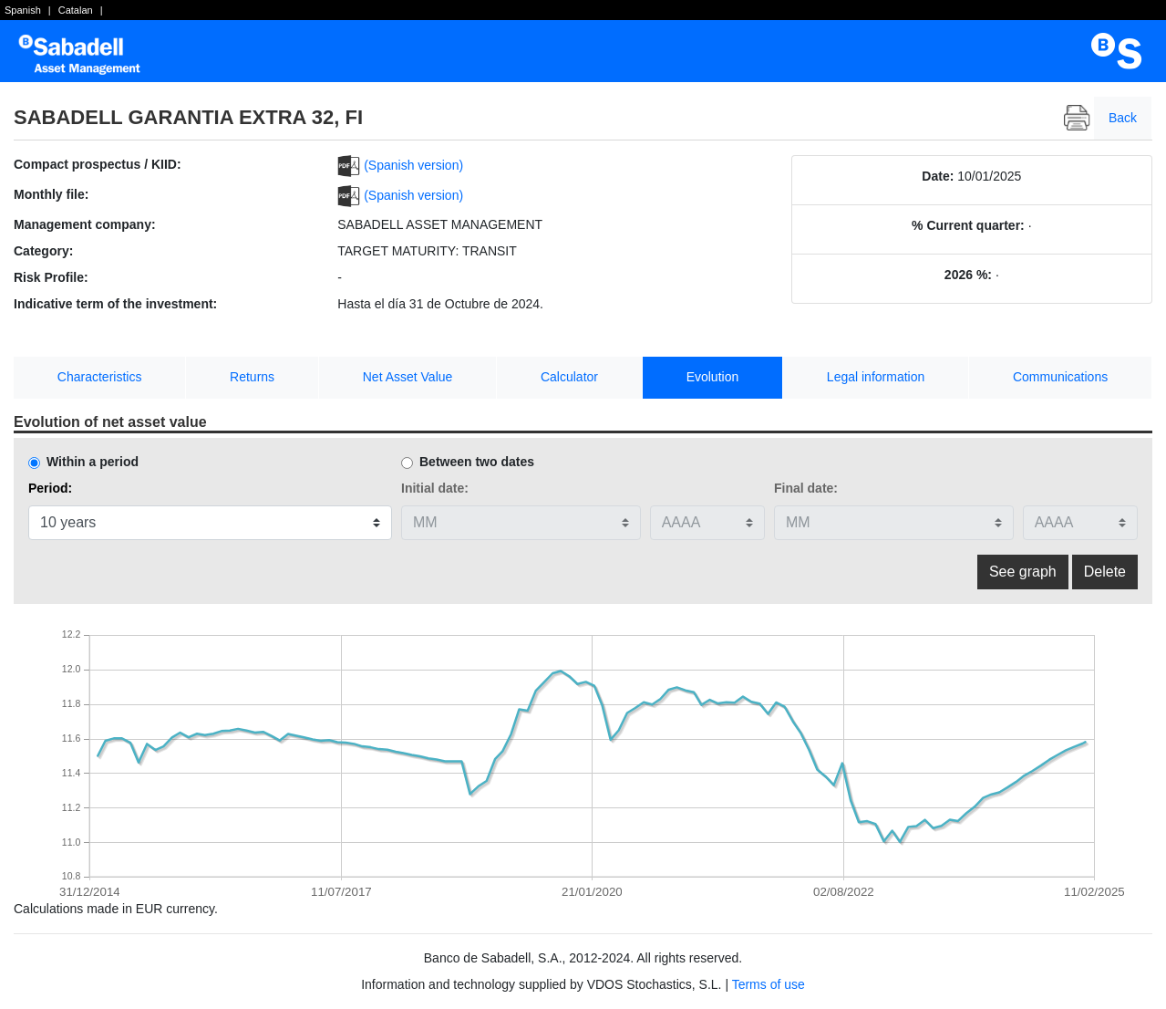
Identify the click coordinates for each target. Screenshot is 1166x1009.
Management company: (85, 224)
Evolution (712, 376)
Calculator (569, 376)
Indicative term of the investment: (115, 303)
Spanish (23, 10)
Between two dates (476, 461)
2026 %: (968, 274)
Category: (43, 251)
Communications (1060, 376)
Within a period (92, 461)
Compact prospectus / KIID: (97, 164)
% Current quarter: (968, 225)
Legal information (875, 376)
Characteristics (99, 376)
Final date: (806, 488)
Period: (50, 488)
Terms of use (768, 984)
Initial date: (435, 488)
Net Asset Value (408, 376)
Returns (252, 376)
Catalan (75, 10)
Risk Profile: (51, 277)
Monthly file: (51, 194)
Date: (938, 176)
